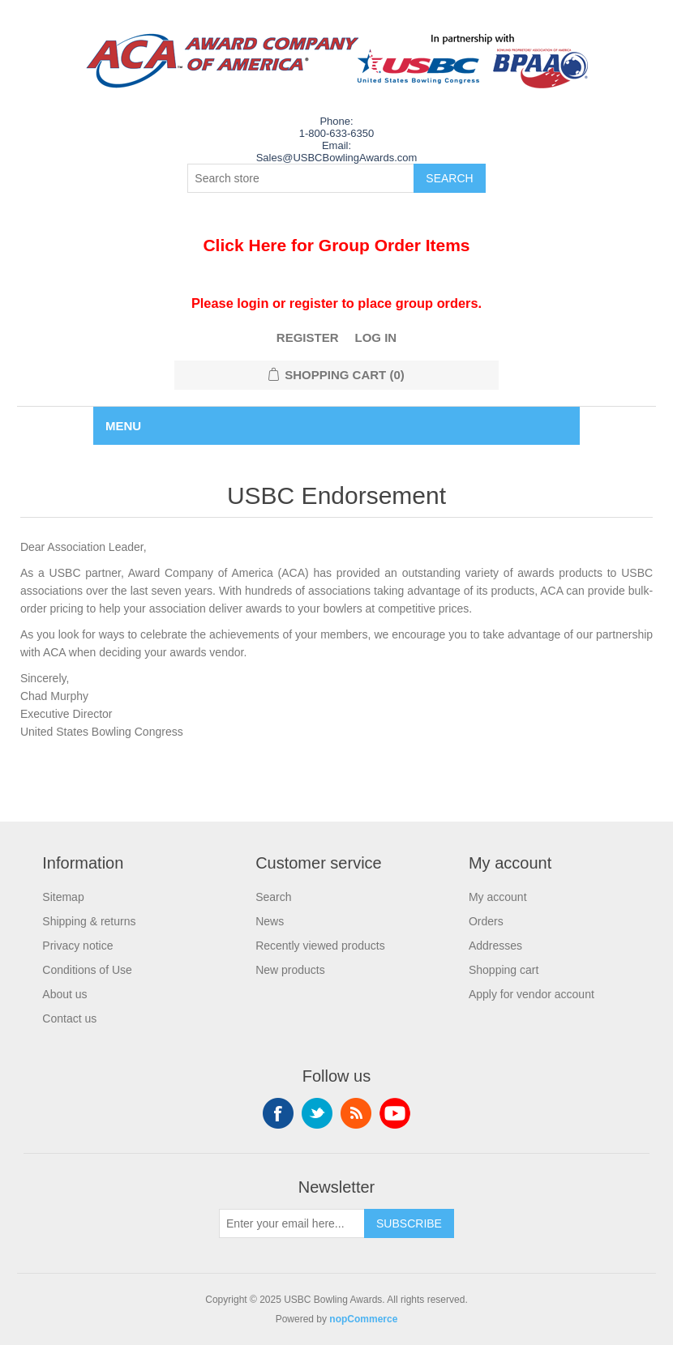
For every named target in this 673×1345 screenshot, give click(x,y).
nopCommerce (363, 1319)
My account (498, 896)
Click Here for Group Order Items (336, 245)
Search (273, 896)
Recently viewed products (320, 945)
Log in (376, 337)
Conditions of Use (87, 969)
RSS (356, 1113)
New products (290, 969)
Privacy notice (77, 945)
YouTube (394, 1113)
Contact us (69, 1018)
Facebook (278, 1113)
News (269, 921)
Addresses (495, 945)
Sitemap (63, 896)
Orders (486, 921)
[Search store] (300, 178)
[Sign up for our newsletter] (292, 1223)
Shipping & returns (88, 921)
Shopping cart (503, 969)
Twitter (317, 1113)
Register (307, 337)
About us (64, 994)
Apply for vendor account (531, 994)
